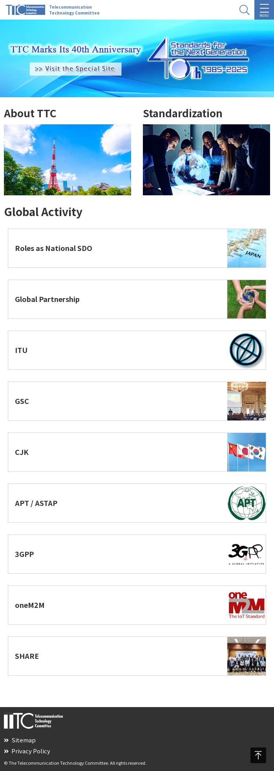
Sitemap (20, 740)
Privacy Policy (27, 751)
